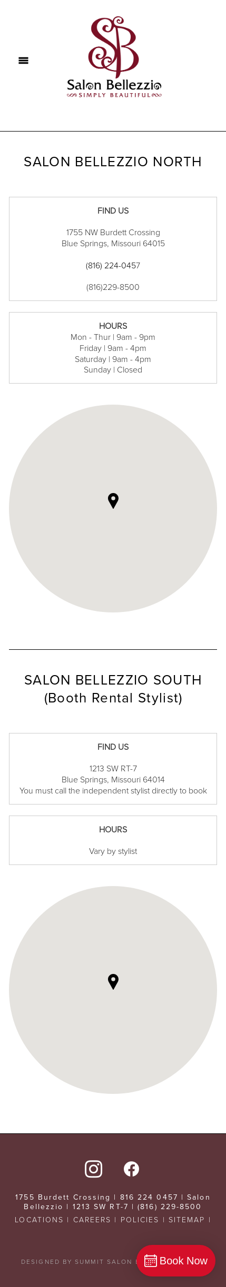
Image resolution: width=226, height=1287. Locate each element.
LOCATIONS (39, 1219)
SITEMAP (187, 1219)
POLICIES (140, 1219)
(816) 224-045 (111, 265)
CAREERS (92, 1219)
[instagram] (94, 1168)
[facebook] (132, 1168)
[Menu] (23, 60)
